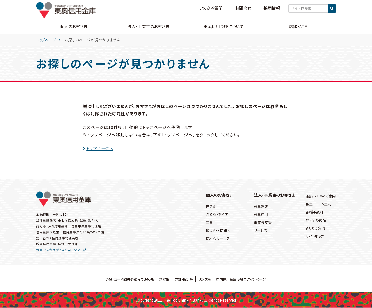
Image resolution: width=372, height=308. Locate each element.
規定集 (162, 279)
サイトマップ (314, 236)
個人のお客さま (74, 26)
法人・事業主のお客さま (148, 26)
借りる (206, 206)
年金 (204, 222)
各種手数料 (313, 212)
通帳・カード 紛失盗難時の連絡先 (126, 279)
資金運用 (256, 214)
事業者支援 (258, 222)
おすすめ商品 (315, 220)
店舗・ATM (298, 26)
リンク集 (205, 279)
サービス (256, 231)
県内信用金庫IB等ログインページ (244, 279)
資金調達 (256, 206)
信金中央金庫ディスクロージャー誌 (61, 250)
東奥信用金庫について (223, 26)
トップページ (47, 39)
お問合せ (243, 8)
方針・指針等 (184, 279)
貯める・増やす (213, 214)
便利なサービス (214, 239)
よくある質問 (211, 8)
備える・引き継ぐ (214, 231)
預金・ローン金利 (318, 203)
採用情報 (272, 8)
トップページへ (101, 148)
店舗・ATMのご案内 (320, 195)
